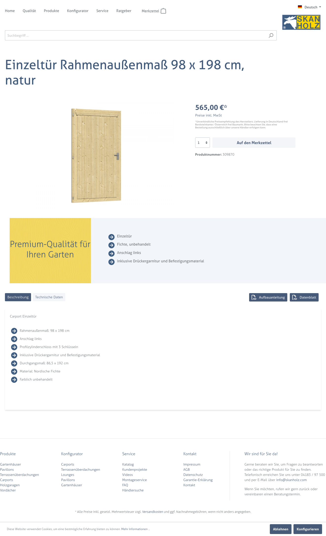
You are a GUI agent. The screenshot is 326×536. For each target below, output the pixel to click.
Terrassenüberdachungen (19, 474)
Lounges (67, 474)
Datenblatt (304, 297)
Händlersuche (133, 490)
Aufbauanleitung (268, 297)
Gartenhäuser (10, 464)
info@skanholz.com (291, 479)
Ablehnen (280, 529)
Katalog (128, 464)
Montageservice (134, 479)
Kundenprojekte (134, 469)
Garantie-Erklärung (198, 479)
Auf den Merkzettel (254, 142)
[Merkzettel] (163, 11)
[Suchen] (271, 35)
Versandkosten (152, 512)
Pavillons (7, 469)
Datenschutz (193, 474)
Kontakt (189, 485)
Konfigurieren (308, 529)
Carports (6, 479)
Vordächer (8, 490)
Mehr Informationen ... (135, 529)
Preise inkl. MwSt (208, 115)
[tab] (18, 297)
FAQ (125, 485)
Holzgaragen (10, 485)
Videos (127, 474)
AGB (186, 469)
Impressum (191, 464)
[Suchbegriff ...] (135, 35)
